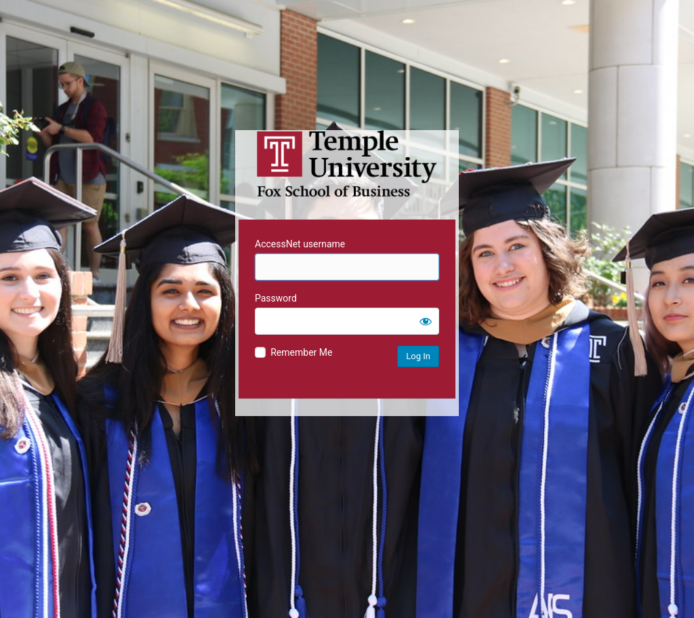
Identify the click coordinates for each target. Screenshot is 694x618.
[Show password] (425, 321)
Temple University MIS (347, 164)
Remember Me (301, 352)
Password (276, 298)
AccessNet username (300, 244)
